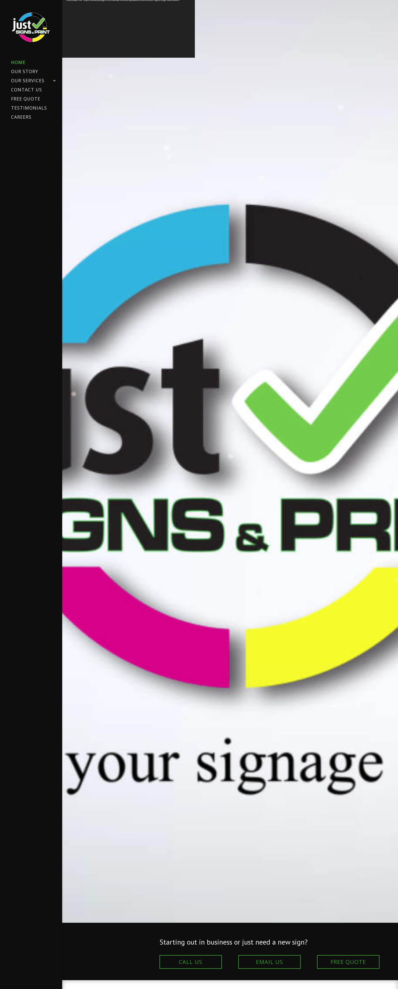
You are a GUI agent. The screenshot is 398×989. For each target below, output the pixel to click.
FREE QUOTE (348, 962)
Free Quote (25, 99)
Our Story (24, 72)
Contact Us (26, 90)
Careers (21, 117)
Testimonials (29, 108)
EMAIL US (269, 962)
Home (18, 62)
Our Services (27, 81)
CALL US (190, 962)
